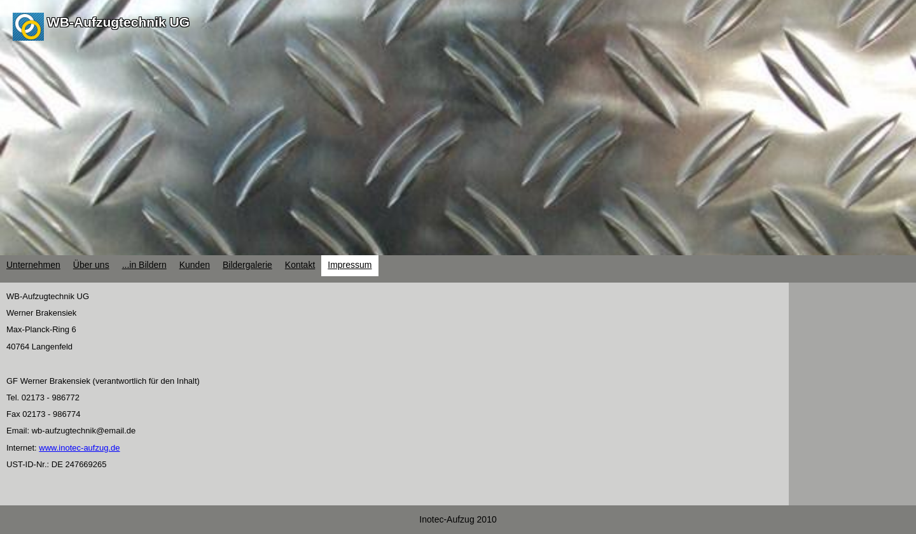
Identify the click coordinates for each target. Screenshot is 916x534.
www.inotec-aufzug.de (79, 448)
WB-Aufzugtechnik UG (118, 22)
